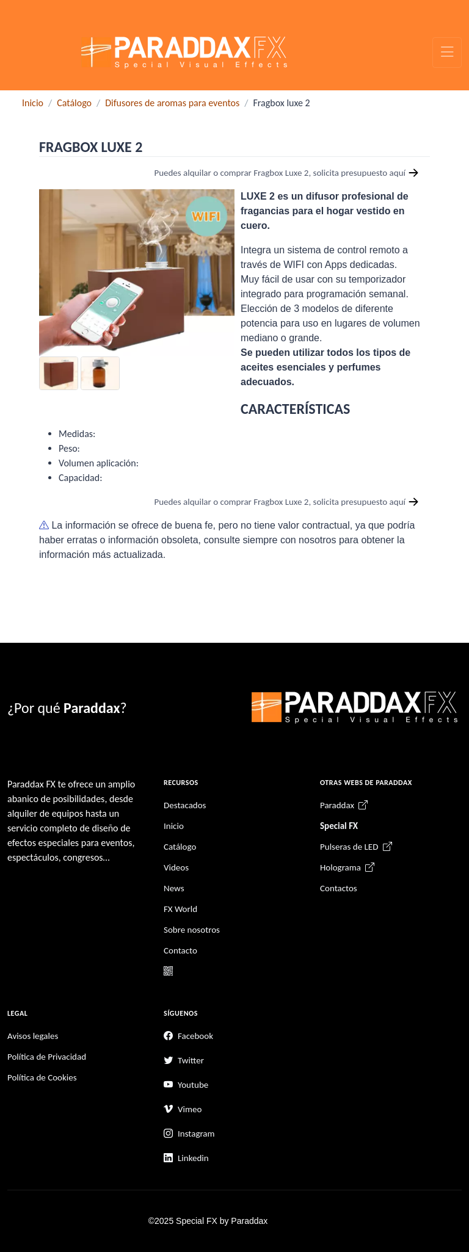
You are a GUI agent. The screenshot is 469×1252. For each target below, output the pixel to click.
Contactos (338, 888)
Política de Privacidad (46, 1056)
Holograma (347, 867)
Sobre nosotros (192, 929)
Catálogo (74, 103)
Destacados (185, 805)
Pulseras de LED (356, 846)
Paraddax (344, 805)
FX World (180, 908)
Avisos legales (32, 1035)
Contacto (180, 950)
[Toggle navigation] (447, 52)
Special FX (339, 825)
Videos (176, 867)
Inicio (32, 103)
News (174, 888)
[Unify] (184, 52)
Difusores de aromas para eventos (172, 103)
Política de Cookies (42, 1077)
